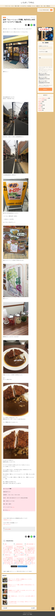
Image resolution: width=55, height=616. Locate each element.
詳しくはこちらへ (7, 524)
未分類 (39, 106)
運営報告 (40, 110)
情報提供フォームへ (7, 519)
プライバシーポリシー (27, 612)
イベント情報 (41, 99)
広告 (39, 103)
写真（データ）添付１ (43, 73)
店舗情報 (4, 17)
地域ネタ (40, 101)
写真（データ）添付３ (43, 81)
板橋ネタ (40, 108)
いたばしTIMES (8, 529)
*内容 (40, 57)
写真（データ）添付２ (43, 77)
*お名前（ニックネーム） (44, 46)
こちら (13, 507)
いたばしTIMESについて (43, 98)
